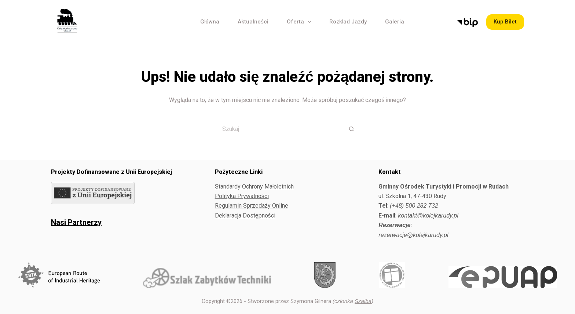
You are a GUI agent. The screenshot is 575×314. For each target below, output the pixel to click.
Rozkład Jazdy (348, 21)
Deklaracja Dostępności (245, 215)
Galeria (394, 21)
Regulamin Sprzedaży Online (251, 205)
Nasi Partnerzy (76, 222)
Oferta (300, 22)
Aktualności (253, 21)
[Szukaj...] (278, 129)
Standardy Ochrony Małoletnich (254, 186)
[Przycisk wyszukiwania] (352, 129)
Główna (209, 21)
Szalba (363, 301)
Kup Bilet (505, 21)
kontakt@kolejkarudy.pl (428, 215)
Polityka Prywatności (242, 196)
